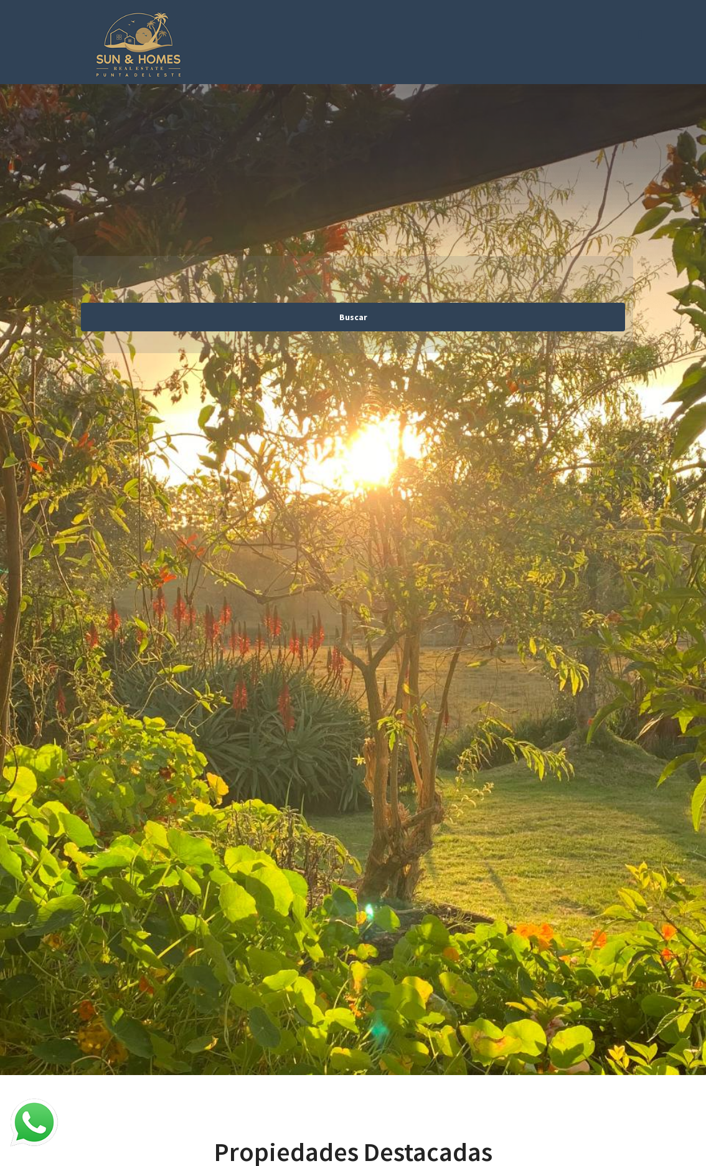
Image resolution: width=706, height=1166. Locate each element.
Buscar (353, 317)
